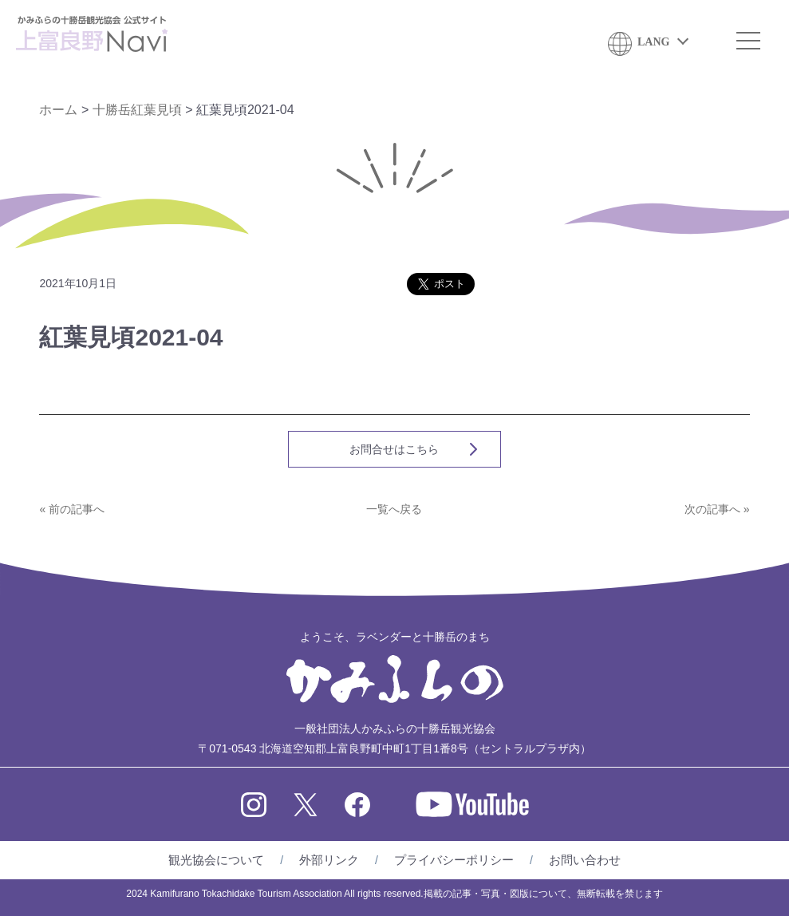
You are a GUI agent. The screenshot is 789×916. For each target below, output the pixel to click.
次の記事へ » (717, 509)
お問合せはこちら (394, 449)
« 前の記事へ (72, 509)
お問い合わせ (585, 860)
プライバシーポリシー (454, 860)
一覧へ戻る (394, 509)
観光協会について (216, 860)
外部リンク (329, 860)
